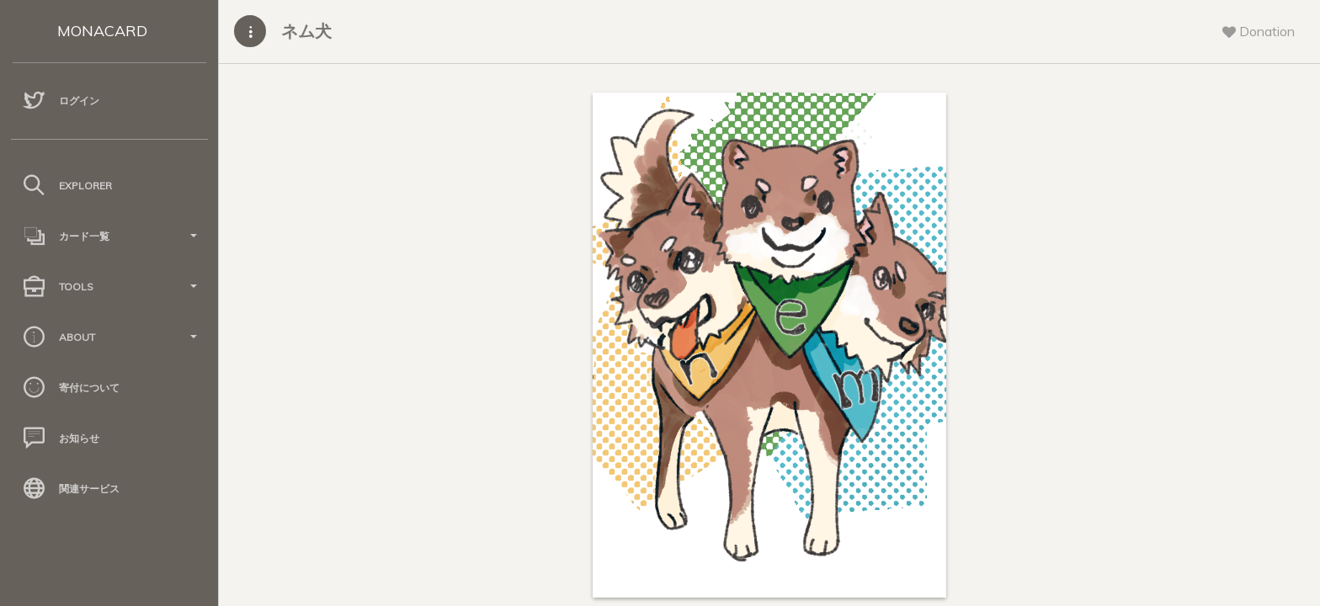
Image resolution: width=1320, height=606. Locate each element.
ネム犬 (306, 30)
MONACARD (102, 30)
